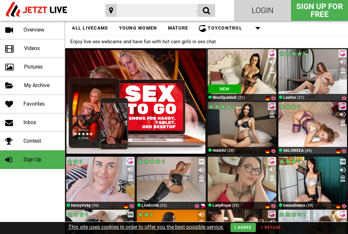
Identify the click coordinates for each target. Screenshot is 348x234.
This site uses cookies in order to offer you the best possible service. (146, 227)
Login (262, 10)
